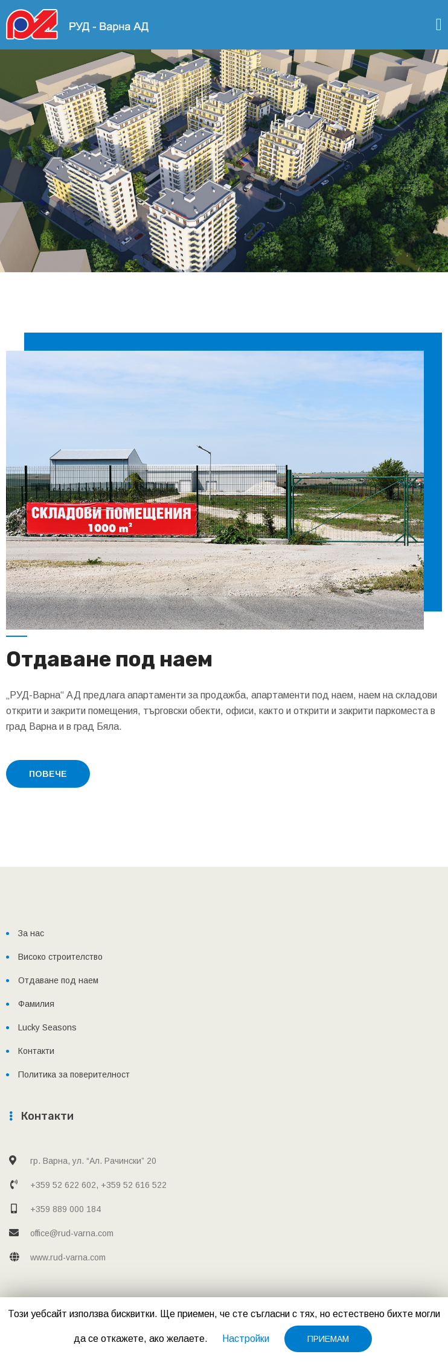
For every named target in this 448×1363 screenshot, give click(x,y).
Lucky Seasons (47, 1027)
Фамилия (36, 1004)
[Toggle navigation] (439, 24)
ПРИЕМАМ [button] (328, 1339)
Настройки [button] (245, 1338)
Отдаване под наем (58, 980)
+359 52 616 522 (134, 1185)
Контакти (36, 1051)
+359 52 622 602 (63, 1185)
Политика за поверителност (74, 1074)
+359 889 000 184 (65, 1209)
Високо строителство (60, 957)
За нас (31, 933)
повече (48, 774)
